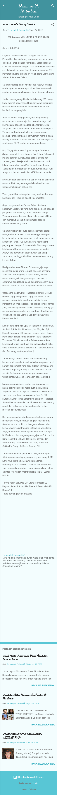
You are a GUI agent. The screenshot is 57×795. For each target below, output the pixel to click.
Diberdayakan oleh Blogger (28, 777)
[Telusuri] (53, 6)
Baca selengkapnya (43, 685)
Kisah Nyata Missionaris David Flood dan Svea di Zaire (24, 657)
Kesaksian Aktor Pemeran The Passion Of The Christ (24, 697)
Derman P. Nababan (28, 8)
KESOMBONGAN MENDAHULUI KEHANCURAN (22, 736)
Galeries (35, 783)
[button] (53, 25)
